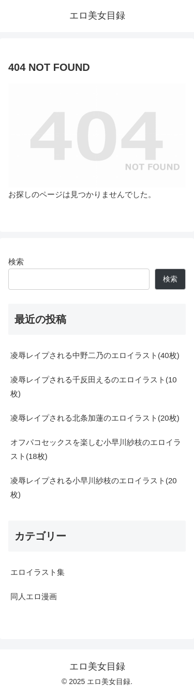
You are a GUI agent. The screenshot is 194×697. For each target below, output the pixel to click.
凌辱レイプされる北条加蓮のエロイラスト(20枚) (95, 417)
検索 (16, 261)
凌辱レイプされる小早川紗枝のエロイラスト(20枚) (93, 487)
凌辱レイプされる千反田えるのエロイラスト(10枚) (93, 386)
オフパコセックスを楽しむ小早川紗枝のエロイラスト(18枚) (95, 449)
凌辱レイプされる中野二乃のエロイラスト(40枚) (95, 355)
